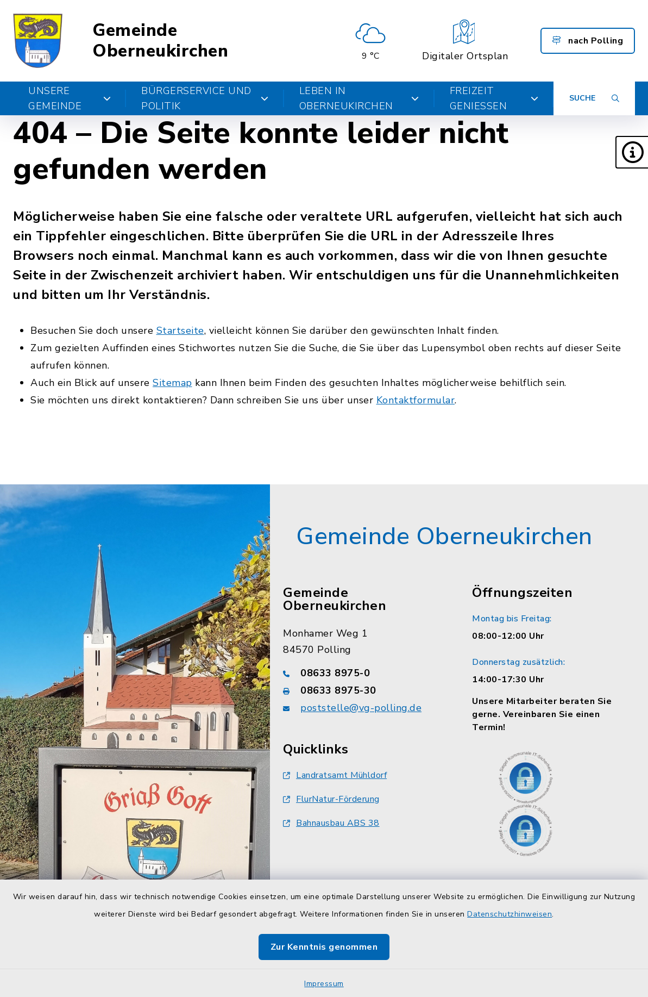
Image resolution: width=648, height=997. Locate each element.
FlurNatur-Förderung (331, 799)
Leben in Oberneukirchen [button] (359, 98)
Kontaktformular (415, 400)
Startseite (180, 330)
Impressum (324, 984)
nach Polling (587, 41)
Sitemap (172, 382)
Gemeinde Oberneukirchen (160, 41)
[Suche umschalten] (594, 98)
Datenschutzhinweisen (509, 914)
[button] (631, 152)
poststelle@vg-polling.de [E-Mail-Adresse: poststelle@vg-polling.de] (360, 707)
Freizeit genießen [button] (494, 98)
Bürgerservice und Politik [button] (204, 98)
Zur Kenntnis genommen (324, 947)
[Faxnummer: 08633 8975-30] (364, 690)
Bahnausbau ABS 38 (331, 823)
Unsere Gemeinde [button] (69, 98)
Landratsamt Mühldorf (335, 775)
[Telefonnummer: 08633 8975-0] (364, 673)
